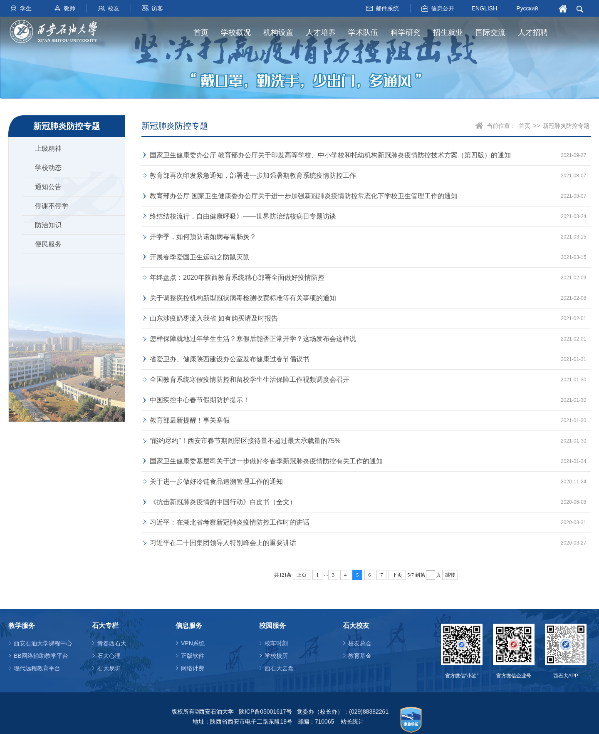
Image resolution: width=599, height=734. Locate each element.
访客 (157, 8)
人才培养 (321, 32)
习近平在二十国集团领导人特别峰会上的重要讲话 (223, 542)
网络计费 (192, 668)
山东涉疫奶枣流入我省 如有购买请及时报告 (214, 318)
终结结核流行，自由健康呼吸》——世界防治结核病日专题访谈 (243, 216)
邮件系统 (387, 8)
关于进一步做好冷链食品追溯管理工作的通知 (216, 481)
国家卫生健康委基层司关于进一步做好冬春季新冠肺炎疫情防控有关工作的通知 (266, 461)
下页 (397, 575)
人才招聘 (533, 32)
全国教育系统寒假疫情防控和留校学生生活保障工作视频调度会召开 (249, 379)
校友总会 (359, 643)
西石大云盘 (279, 668)
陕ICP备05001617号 (265, 711)
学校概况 (236, 32)
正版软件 (192, 655)
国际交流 (490, 32)
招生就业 (448, 32)
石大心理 (109, 655)
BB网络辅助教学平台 (41, 655)
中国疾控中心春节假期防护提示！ (200, 399)
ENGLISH (484, 8)
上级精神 (48, 148)
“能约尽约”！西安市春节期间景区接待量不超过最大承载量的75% (245, 440)
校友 (113, 8)
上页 (302, 575)
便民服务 (48, 244)
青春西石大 (111, 643)
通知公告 (48, 186)
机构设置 (278, 32)
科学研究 (406, 32)
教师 (69, 8)
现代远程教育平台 (37, 668)
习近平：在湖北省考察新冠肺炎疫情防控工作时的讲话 (229, 522)
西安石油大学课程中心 (43, 643)
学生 (26, 8)
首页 (200, 32)
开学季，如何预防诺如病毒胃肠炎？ (203, 236)
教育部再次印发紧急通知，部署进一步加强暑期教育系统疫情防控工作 (253, 175)
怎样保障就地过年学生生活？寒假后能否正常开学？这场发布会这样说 (253, 338)
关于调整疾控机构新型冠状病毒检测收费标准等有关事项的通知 (243, 297)
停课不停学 (51, 205)
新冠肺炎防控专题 (566, 125)
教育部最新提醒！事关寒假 (190, 420)
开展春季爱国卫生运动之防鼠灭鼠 (200, 257)
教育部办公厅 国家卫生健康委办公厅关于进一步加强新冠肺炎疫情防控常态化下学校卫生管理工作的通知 (304, 195)
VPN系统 (193, 643)
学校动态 (48, 167)
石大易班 (109, 668)
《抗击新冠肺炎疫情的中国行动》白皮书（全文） (223, 501)
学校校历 (276, 655)
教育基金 (359, 655)
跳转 (450, 575)
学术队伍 (363, 32)
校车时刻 (276, 643)
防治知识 (48, 225)
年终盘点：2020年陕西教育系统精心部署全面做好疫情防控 (237, 277)
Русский (527, 8)
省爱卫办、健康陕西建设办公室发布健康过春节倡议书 (229, 359)
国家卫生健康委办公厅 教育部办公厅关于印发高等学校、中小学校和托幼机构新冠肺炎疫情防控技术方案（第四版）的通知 (330, 155)
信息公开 (442, 8)
